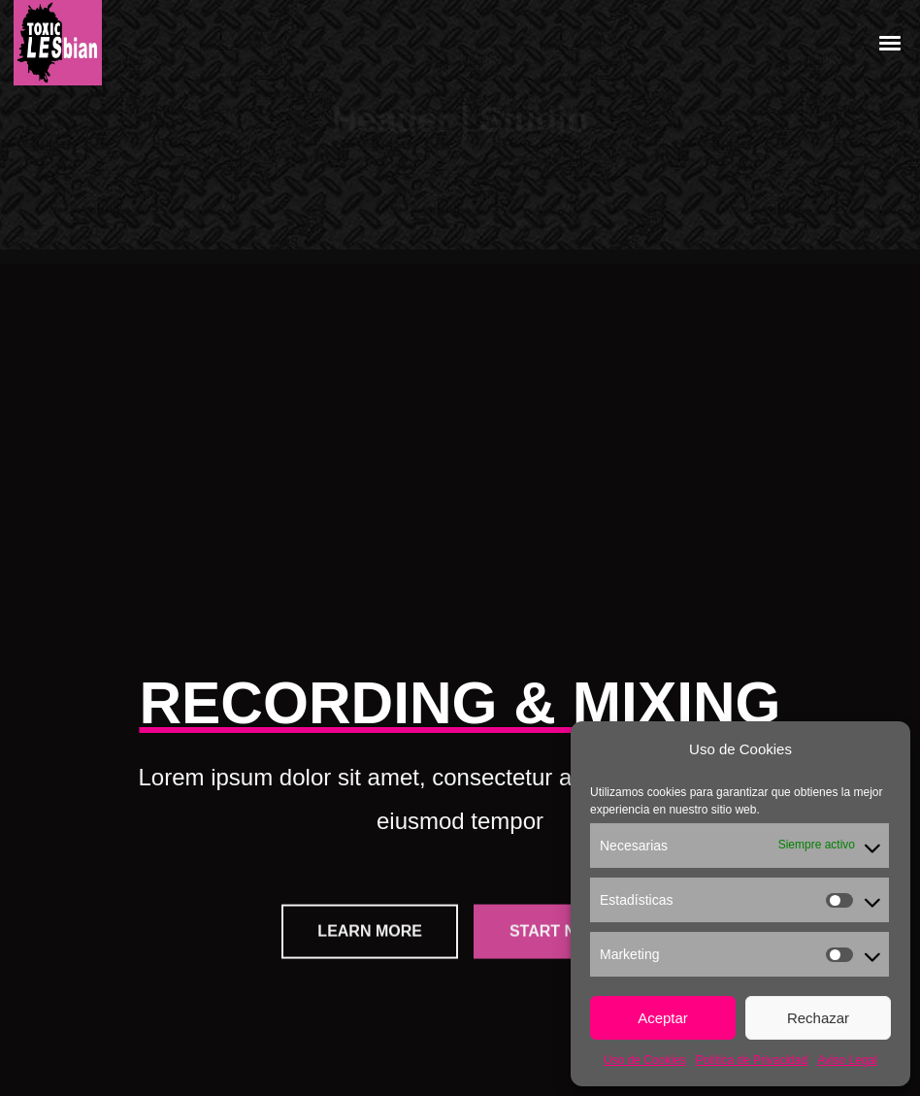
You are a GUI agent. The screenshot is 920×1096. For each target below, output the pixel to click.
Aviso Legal (847, 1060)
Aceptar (663, 1018)
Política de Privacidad (751, 1060)
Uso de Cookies (645, 1060)
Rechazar (818, 1018)
